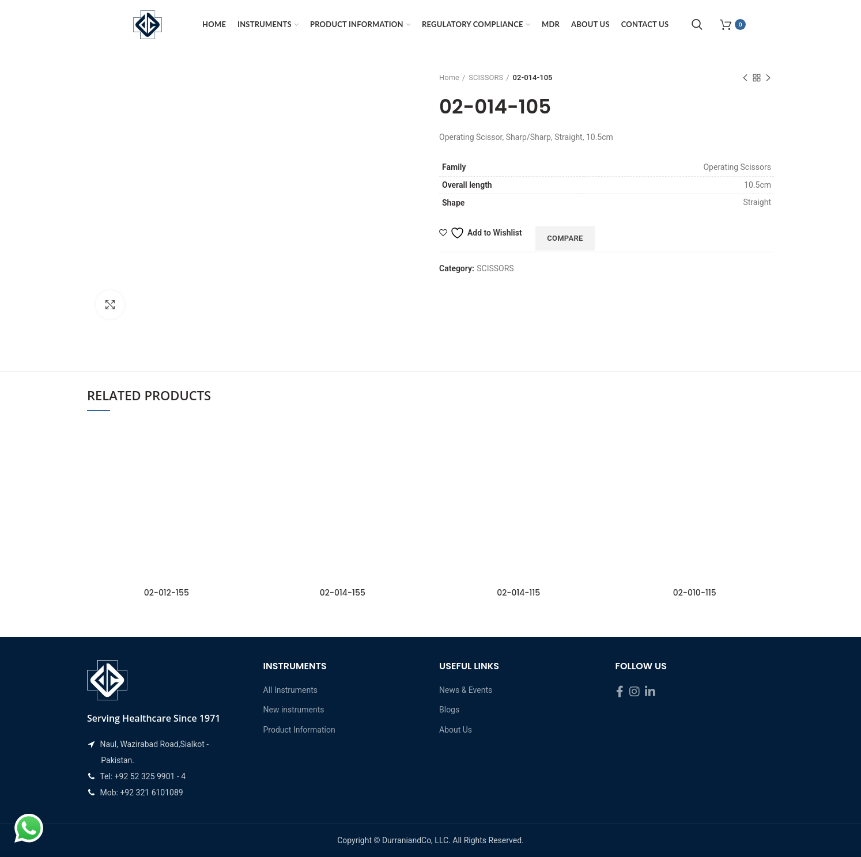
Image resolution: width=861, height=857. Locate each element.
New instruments (293, 709)
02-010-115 (694, 592)
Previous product (745, 79)
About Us (455, 729)
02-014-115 (518, 592)
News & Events (465, 690)
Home (449, 77)
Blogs (449, 709)
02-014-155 (342, 592)
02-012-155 (166, 592)
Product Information (299, 729)
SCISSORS (486, 77)
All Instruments (290, 690)
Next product (768, 79)
